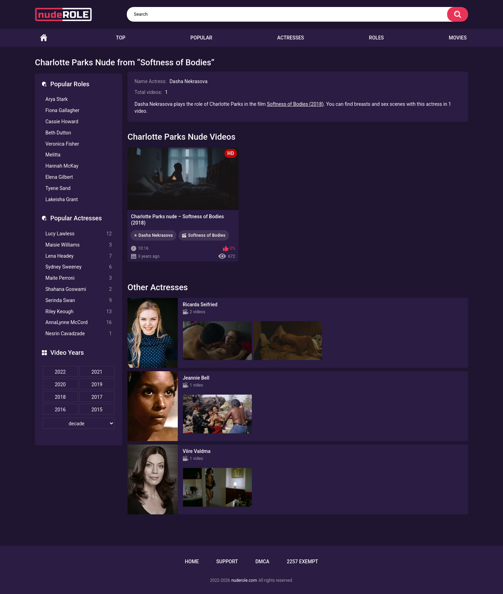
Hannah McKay (61, 166)
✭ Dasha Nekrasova (153, 235)
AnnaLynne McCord (78, 322)
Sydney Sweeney (78, 267)
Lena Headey (78, 256)
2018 (60, 397)
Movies (458, 38)
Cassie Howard (61, 121)
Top (120, 38)
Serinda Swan (78, 300)
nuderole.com (244, 580)
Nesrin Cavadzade (78, 334)
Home (43, 38)
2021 (97, 372)
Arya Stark (56, 99)
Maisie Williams (78, 245)
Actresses (290, 38)
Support (227, 561)
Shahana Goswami (78, 289)
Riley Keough (78, 312)
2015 (97, 409)
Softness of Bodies (207, 235)
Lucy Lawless (78, 234)
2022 (60, 372)
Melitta (52, 154)
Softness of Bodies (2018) (295, 104)
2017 (97, 397)
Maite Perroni (78, 278)
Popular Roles (69, 84)
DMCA (262, 561)
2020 (60, 384)
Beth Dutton (58, 132)
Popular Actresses (76, 218)
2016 (60, 409)
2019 (97, 384)
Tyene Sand (58, 188)
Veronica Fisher (62, 144)
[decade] (79, 423)
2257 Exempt (302, 561)
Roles (376, 38)
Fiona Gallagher (62, 110)
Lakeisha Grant (61, 199)
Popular (201, 38)
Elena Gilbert (59, 177)
